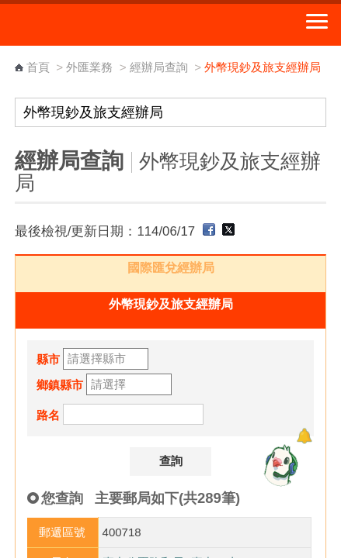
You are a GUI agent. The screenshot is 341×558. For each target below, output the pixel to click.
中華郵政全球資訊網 (97, 24)
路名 (48, 415)
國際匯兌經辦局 (170, 267)
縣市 (48, 359)
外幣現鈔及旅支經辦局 (171, 304)
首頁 (38, 67)
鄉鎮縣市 (60, 384)
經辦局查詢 (159, 67)
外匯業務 (89, 67)
